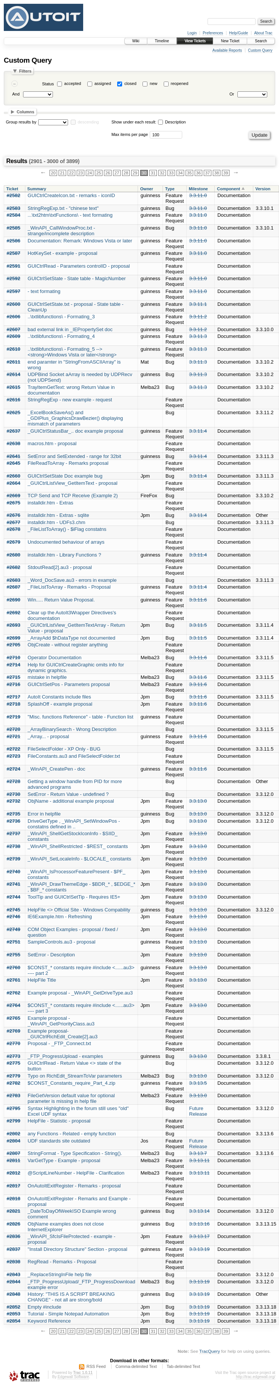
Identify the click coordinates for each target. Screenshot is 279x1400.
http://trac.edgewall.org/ (255, 1377)
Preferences (213, 33)
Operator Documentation (54, 657)
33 (171, 173)
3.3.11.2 (198, 316)
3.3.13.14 (199, 1211)
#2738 (13, 846)
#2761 (13, 980)
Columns (25, 111)
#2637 (13, 431)
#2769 (13, 1031)
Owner (146, 189)
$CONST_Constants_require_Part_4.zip (71, 1083)
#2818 (13, 1198)
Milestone (198, 189)
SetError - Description (51, 954)
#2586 (13, 241)
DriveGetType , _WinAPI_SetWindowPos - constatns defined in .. (74, 824)
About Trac (263, 33)
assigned (103, 83)
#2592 (13, 278)
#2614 (13, 374)
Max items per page (130, 134)
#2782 (13, 1083)
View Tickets (194, 41)
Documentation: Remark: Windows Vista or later (80, 241)
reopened (180, 83)
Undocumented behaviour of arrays (66, 542)
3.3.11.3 (198, 336)
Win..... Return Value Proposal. (61, 600)
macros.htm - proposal (52, 443)
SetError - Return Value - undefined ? (68, 794)
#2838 (13, 1261)
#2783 (13, 1095)
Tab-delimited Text (183, 1366)
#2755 (13, 954)
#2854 (13, 1321)
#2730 (13, 794)
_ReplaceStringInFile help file (59, 1274)
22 (71, 173)
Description (172, 122)
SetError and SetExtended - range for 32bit (74, 456)
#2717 (13, 697)
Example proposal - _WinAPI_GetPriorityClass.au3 (61, 1021)
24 (89, 173)
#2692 (13, 612)
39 (225, 173)
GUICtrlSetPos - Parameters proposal (69, 684)
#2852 (13, 1307)
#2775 (13, 1063)
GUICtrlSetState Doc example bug (65, 476)
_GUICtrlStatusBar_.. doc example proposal (75, 431)
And (16, 94)
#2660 (13, 476)
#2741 (13, 884)
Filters (25, 71)
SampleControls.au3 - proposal (61, 942)
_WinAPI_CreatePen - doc (56, 769)
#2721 (13, 736)
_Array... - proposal (48, 736)
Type (170, 189)
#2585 (13, 228)
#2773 (13, 1056)
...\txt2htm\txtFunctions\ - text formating (70, 215)
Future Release (198, 1111)
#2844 (13, 1281)
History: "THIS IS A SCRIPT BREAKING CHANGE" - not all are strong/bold (71, 1297)
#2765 (13, 1018)
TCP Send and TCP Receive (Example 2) (73, 495)
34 (180, 173)
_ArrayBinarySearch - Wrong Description (72, 729)
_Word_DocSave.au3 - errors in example (72, 580)
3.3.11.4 (198, 431)
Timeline (162, 41)
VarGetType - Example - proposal (64, 1160)
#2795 (13, 1108)
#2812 (13, 1173)
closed (130, 83)
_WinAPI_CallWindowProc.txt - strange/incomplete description (61, 230)
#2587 (13, 253)
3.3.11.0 (198, 195)
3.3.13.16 (199, 1224)
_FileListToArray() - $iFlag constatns (67, 529)
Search (261, 41)
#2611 (13, 362)
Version (262, 189)
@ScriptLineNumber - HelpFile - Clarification (76, 1173)
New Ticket (230, 41)
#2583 (13, 208)
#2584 (13, 215)
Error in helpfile (44, 814)
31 (153, 173)
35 (189, 173)
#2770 (13, 1043)
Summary (36, 189)
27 (117, 173)
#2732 (13, 801)
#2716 (13, 684)
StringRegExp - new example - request (70, 399)
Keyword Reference (49, 1321)
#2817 (13, 1186)
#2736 (13, 821)
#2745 (13, 910)
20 (53, 173)
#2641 (13, 456)
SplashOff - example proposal (60, 704)
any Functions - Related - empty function (72, 1133)
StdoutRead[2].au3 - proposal (60, 567)
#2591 (13, 266)
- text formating (44, 291)
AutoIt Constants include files (59, 697)
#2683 (13, 580)
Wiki (136, 41)
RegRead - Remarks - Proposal (62, 1261)
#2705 (13, 645)
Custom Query (260, 50)
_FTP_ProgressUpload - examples (65, 1056)
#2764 (13, 1005)
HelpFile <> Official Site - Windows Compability (79, 910)
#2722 (13, 749)
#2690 (13, 600)
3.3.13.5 (198, 1083)
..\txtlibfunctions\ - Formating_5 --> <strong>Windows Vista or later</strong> (72, 352)
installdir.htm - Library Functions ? (64, 555)
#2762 (13, 993)
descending (88, 122)
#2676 (13, 515)
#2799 (13, 1121)
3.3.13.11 (199, 1160)
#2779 (13, 1076)
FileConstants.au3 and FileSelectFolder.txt (74, 756)
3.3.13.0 (198, 801)
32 (162, 173)
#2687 (13, 587)
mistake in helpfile (47, 677)
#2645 (13, 463)
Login (192, 33)
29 (135, 173)
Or (231, 94)
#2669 (13, 495)
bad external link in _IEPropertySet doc (70, 329)
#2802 (13, 1133)
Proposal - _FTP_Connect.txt (59, 1043)
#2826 (13, 1224)
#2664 (13, 483)
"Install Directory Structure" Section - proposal (77, 1249)
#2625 (13, 412)
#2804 (13, 1141)
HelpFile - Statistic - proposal (59, 1121)
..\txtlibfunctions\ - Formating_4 (61, 336)
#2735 (13, 814)
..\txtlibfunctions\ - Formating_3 (61, 316)
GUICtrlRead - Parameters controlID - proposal (79, 266)
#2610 (13, 349)
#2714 (13, 665)
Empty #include (44, 1307)
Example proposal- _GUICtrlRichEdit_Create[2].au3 (63, 1033)
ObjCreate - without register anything (68, 645)
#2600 (13, 304)
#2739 (13, 859)
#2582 (13, 195)
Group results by (21, 122)
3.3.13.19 (199, 1249)
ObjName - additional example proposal (71, 801)
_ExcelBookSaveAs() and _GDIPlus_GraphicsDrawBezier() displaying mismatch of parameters (75, 418)
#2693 (13, 625)
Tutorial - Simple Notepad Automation (68, 1314)
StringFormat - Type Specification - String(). (75, 1153)
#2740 (13, 871)
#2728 (13, 781)
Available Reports (227, 50)
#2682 (13, 567)
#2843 (13, 1274)
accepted (72, 83)
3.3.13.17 (199, 1236)
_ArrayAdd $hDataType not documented (71, 638)
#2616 (13, 399)
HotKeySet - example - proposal (62, 253)
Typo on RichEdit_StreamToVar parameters (75, 1076)
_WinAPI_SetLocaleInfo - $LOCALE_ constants (79, 859)
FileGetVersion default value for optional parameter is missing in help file (71, 1098)
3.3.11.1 (198, 304)
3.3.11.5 (198, 625)
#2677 (13, 522)
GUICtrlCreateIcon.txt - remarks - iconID (71, 195)
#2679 (13, 542)
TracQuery (209, 1351)
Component (228, 189)
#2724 (13, 769)
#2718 (13, 704)
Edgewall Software (73, 1377)
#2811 (13, 1160)
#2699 (13, 638)
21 (62, 173)
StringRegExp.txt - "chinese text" (63, 208)
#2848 (13, 1294)
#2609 (13, 336)
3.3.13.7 (198, 1153)
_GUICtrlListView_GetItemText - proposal (72, 483)
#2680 (13, 555)
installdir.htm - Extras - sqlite (58, 515)
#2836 (13, 1236)
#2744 (13, 897)
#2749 (13, 929)
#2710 (13, 657)
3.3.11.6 (198, 600)
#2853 (13, 1314)
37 (207, 173)
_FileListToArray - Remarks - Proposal (69, 587)
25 (98, 173)
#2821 (13, 1211)
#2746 (13, 916)
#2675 (13, 503)
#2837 (13, 1249)
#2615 (13, 387)
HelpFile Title (42, 980)
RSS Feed (96, 1366)
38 (216, 173)
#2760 (13, 967)
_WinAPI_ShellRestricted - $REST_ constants (78, 846)
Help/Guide (238, 33)
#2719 (13, 717)
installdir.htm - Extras (50, 503)
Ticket (12, 189)
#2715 (13, 677)
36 (198, 173)
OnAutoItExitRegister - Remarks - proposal (74, 1186)
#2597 (13, 291)
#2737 (13, 833)
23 (80, 173)
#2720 (13, 729)
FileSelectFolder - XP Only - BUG (64, 749)
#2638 (13, 443)
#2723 (13, 756)
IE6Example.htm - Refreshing (60, 916)
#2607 (13, 329)
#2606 (13, 316)
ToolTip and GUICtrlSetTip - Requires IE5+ (74, 897)
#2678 (13, 529)
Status (48, 84)
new (153, 83)
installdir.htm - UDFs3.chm (56, 522)
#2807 (13, 1153)
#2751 (13, 942)
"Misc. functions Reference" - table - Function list (80, 717)
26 (107, 173)
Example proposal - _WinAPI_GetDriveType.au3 (80, 993)
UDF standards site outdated (59, 1141)
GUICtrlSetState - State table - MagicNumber (77, 278)
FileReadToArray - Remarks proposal (68, 463)
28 (126, 173)
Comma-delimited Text (136, 1366)
